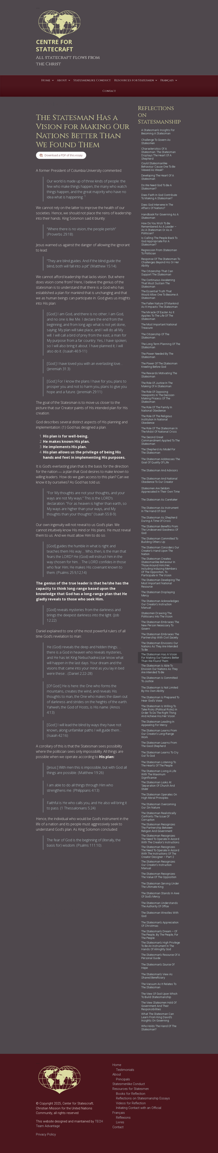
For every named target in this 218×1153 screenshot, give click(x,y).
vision (59, 888)
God (65, 871)
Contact (118, 1127)
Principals (123, 1079)
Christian (55, 871)
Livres (120, 1122)
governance (43, 876)
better (68, 867)
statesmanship (45, 888)
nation (72, 876)
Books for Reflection (130, 1094)
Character (42, 871)
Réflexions (123, 1118)
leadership (60, 876)
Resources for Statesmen (130, 1089)
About (116, 1074)
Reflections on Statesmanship (48, 865)
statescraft (42, 884)
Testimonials (125, 1070)
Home (116, 1065)
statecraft (66, 880)
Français (118, 1113)
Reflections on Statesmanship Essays (143, 1098)
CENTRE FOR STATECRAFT (54, 45)
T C (72, 104)
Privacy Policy (46, 1134)
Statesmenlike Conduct (128, 1084)
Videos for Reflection (131, 1103)
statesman (57, 884)
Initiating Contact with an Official (138, 1108)
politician (42, 880)
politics (53, 880)
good (73, 871)
